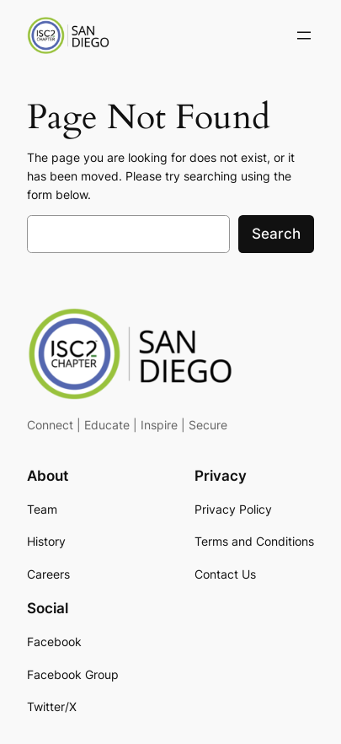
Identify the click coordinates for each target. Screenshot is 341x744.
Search (276, 233)
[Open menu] (304, 35)
